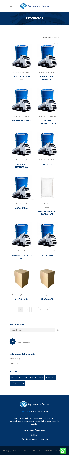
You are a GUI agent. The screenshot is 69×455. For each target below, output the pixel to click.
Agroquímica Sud (20, 450)
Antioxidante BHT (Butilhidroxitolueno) (47, 204)
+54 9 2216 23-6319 (39, 412)
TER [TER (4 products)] (22, 383)
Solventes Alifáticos (50, 72)
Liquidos (14, 72)
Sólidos (47, 207)
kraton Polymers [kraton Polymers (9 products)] (33, 377)
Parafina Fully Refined (19, 295)
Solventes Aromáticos (24, 251)
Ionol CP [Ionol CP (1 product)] (15, 377)
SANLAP (34, 435)
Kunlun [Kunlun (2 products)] (50, 377)
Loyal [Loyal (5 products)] (14, 383)
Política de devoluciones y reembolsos (34, 439)
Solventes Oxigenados (24, 72)
